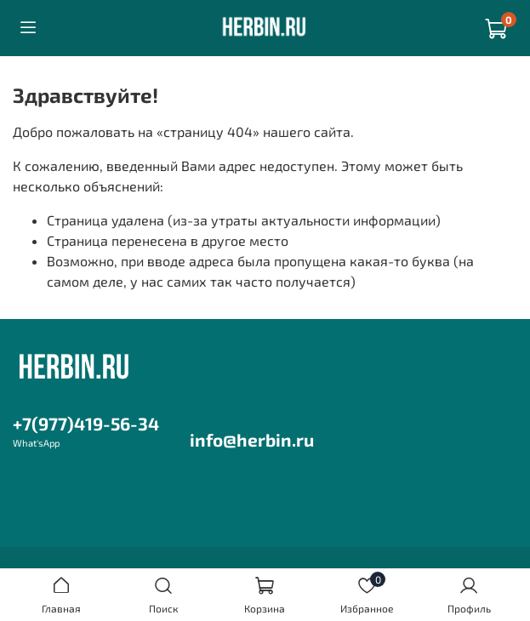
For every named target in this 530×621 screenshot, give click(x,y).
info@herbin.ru (252, 439)
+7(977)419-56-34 (86, 423)
